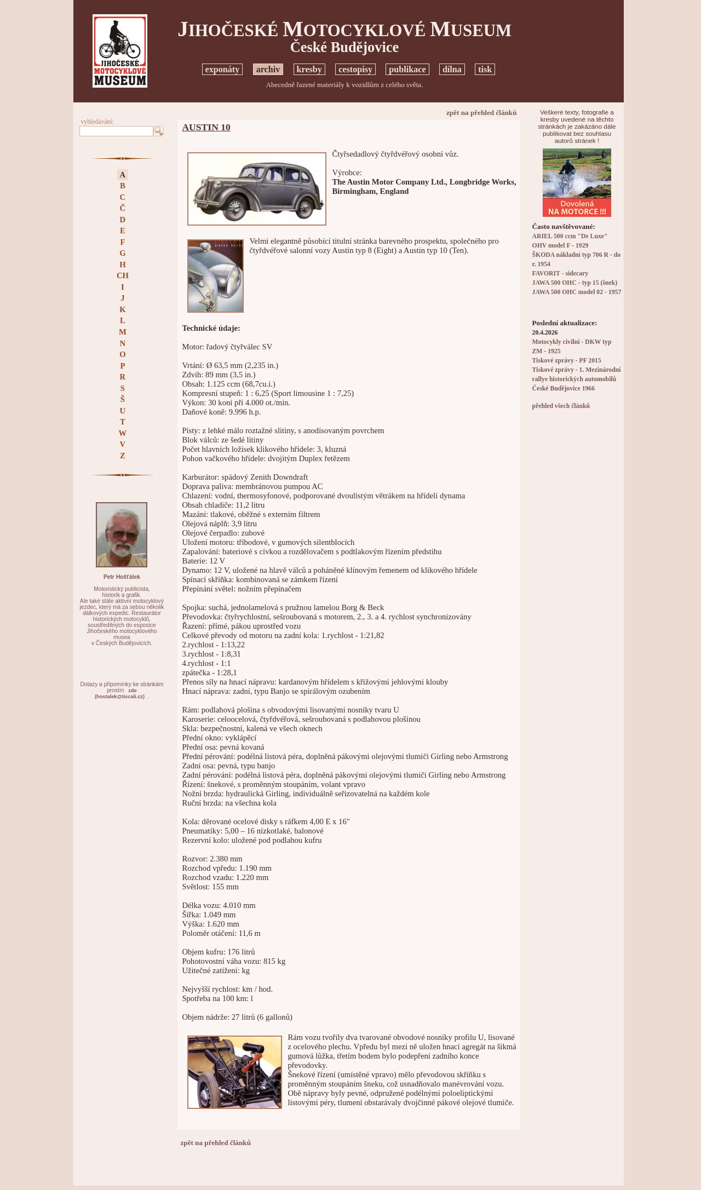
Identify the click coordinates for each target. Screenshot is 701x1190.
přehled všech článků (561, 406)
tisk (485, 69)
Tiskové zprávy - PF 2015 (566, 360)
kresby (309, 69)
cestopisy (355, 69)
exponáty (222, 69)
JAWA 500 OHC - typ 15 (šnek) (575, 282)
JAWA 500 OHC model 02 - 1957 (577, 292)
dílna (452, 69)
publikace (407, 69)
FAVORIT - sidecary (560, 273)
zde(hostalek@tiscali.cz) (120, 693)
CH (123, 275)
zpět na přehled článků (481, 112)
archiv (268, 69)
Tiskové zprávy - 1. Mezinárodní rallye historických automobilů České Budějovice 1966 (576, 379)
